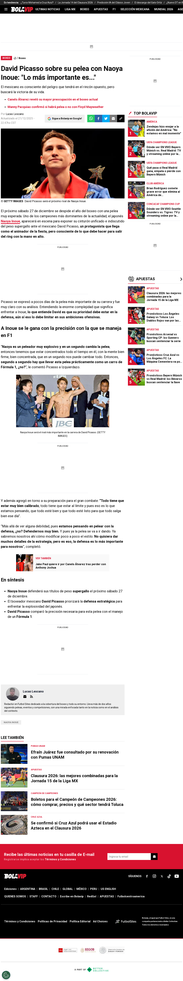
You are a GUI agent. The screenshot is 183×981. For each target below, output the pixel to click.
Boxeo (22, 58)
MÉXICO (81, 889)
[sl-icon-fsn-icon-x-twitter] (162, 876)
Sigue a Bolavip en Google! (67, 118)
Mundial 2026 (163, 9)
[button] (98, 118)
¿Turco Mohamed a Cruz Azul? (37, 2)
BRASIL (43, 889)
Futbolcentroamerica (131, 896)
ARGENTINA (27, 889)
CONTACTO (48, 896)
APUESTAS (101, 9)
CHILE (55, 889)
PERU (93, 889)
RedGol (91, 896)
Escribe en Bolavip (72, 896)
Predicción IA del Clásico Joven (113, 2)
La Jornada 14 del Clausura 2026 (75, 2)
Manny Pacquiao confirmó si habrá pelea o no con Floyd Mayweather (56, 107)
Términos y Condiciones (60, 859)
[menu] (6, 9)
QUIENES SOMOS (15, 896)
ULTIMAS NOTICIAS (47, 9)
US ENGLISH (108, 889)
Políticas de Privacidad (52, 921)
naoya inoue (11, 722)
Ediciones (10, 889)
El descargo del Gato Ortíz (148, 2)
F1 (114, 9)
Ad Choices (100, 921)
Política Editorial (80, 921)
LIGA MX (70, 9)
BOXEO (84, 9)
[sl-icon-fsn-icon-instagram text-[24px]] (154, 876)
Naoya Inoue (10, 221)
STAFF (33, 896)
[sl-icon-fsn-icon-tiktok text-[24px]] (169, 876)
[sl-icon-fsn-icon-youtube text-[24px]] (177, 876)
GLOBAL (68, 889)
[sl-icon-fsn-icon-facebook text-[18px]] (147, 876)
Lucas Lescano (15, 114)
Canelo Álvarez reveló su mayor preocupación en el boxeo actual (53, 99)
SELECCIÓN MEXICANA (134, 9)
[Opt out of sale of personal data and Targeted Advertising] (6, 975)
